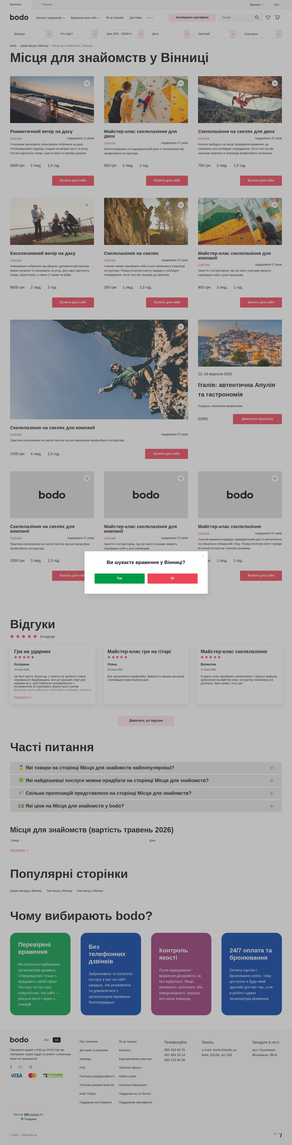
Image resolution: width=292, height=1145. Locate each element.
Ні (172, 578)
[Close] (202, 556)
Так (119, 578)
